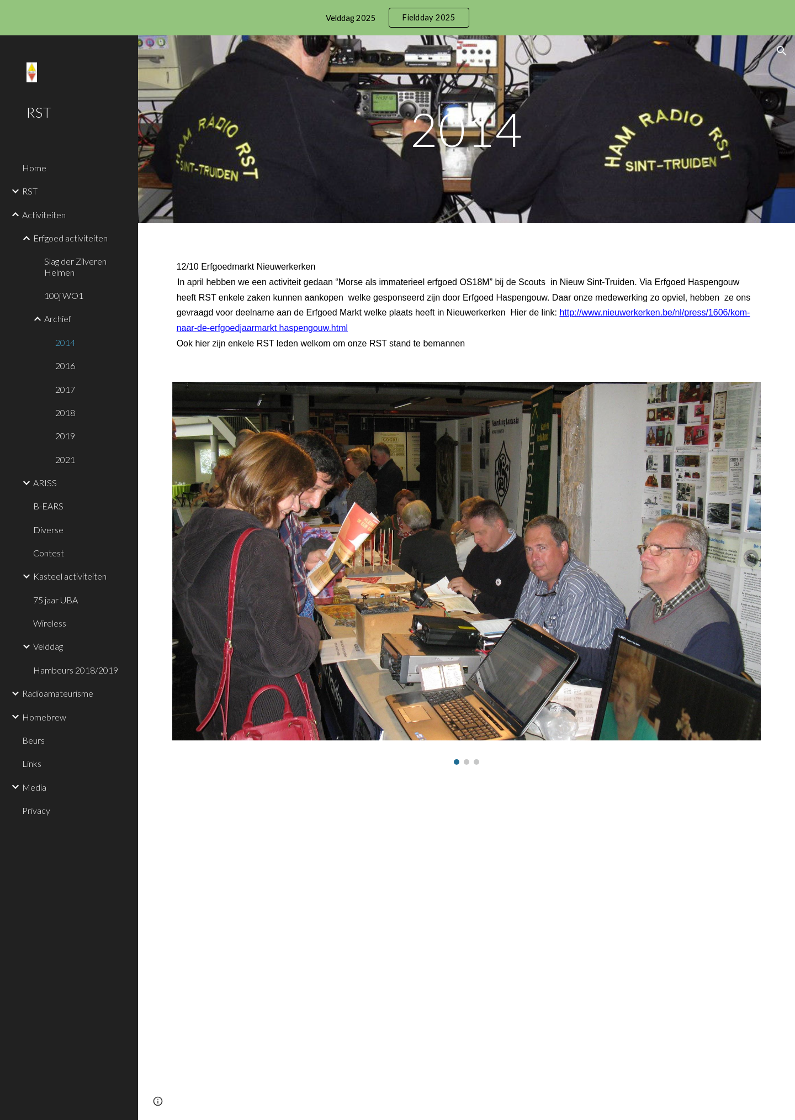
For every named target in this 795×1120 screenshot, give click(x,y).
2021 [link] (65, 459)
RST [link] (30, 191)
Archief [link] (57, 318)
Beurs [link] (33, 740)
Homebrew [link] (44, 717)
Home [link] (34, 167)
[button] (781, 51)
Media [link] (34, 787)
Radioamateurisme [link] (57, 693)
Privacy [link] (36, 810)
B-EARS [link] (48, 506)
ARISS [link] (45, 482)
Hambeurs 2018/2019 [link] (75, 670)
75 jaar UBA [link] (55, 600)
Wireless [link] (49, 623)
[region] (397, 17)
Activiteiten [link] (44, 214)
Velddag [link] (48, 646)
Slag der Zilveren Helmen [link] (75, 266)
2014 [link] (65, 342)
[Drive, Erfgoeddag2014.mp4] (366, 930)
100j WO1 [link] (63, 295)
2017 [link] (65, 389)
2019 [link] (65, 435)
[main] (466, 129)
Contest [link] (48, 553)
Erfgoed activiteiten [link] (70, 238)
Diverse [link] (48, 529)
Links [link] (31, 763)
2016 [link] (65, 365)
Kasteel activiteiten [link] (70, 576)
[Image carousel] (466, 573)
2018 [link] (65, 412)
